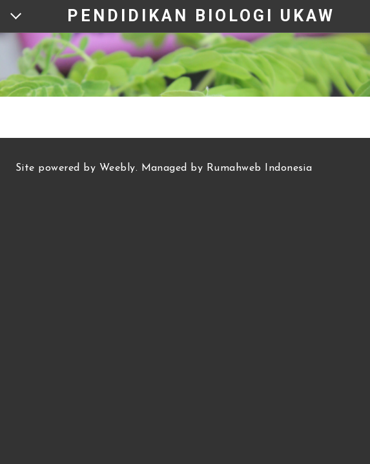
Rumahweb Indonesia (260, 168)
